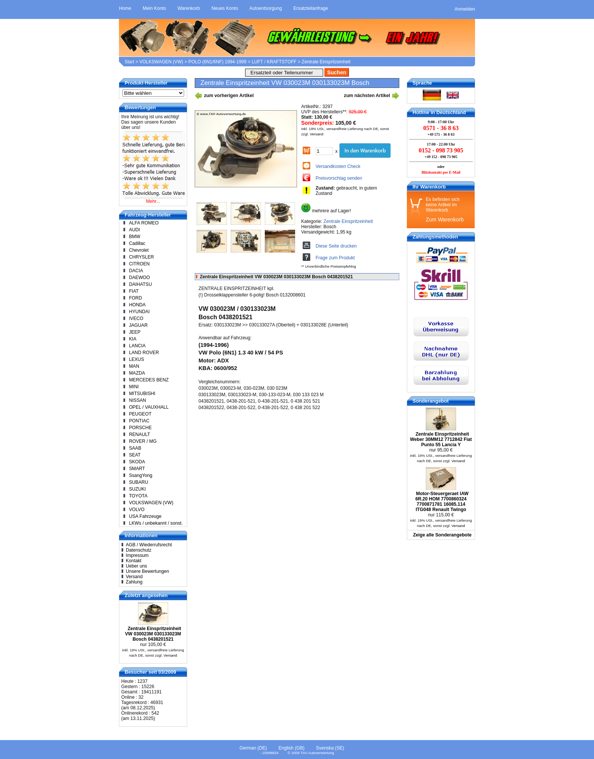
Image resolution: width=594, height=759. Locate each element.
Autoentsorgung (265, 8)
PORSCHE (140, 427)
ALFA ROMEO (143, 223)
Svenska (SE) (330, 748)
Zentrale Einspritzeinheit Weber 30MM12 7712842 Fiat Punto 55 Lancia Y (441, 439)
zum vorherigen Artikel (224, 95)
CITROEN (139, 264)
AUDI (134, 229)
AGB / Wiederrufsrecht (149, 544)
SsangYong (140, 475)
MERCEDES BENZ (149, 380)
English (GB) (291, 748)
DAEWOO (139, 277)
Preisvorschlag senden (339, 178)
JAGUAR (138, 325)
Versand (317, 134)
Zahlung (134, 582)
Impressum (137, 555)
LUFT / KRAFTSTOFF (274, 61)
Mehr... (153, 201)
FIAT (133, 291)
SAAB (135, 448)
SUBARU (138, 482)
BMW (134, 236)
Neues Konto (224, 8)
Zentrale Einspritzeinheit (326, 61)
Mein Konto (154, 8)
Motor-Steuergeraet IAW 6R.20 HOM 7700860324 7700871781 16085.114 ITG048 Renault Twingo (441, 501)
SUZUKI (137, 489)
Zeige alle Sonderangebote (442, 535)
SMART (137, 468)
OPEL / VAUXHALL (149, 407)
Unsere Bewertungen (147, 571)
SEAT (135, 455)
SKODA (137, 461)
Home (125, 8)
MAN (134, 366)
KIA (132, 339)
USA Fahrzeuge (145, 516)
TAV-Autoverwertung (317, 753)
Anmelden (465, 9)
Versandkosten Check (338, 166)
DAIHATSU (140, 284)
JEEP (134, 332)
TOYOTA (138, 496)
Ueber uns (136, 566)
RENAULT (139, 434)
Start (129, 61)
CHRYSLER (141, 257)
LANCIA (137, 345)
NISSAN (137, 400)
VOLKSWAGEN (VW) (161, 61)
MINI (134, 386)
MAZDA (137, 373)
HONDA (137, 304)
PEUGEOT (140, 414)
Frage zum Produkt (335, 257)
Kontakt (133, 560)
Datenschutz (139, 550)
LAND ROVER (144, 352)
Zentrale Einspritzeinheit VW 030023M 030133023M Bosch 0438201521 (153, 634)
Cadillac (137, 243)
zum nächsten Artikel (371, 95)
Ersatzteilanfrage (310, 8)
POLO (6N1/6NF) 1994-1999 (217, 61)
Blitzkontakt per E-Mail (441, 172)
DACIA (136, 270)
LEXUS (136, 359)
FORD (135, 298)
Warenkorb (189, 8)
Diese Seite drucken (336, 246)
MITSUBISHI (142, 393)
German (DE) (253, 748)
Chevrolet (138, 250)
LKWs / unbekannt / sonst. (156, 523)
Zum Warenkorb (445, 219)
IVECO (136, 318)
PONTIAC (139, 420)
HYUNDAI (139, 311)
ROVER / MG (142, 441)
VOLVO (136, 509)
